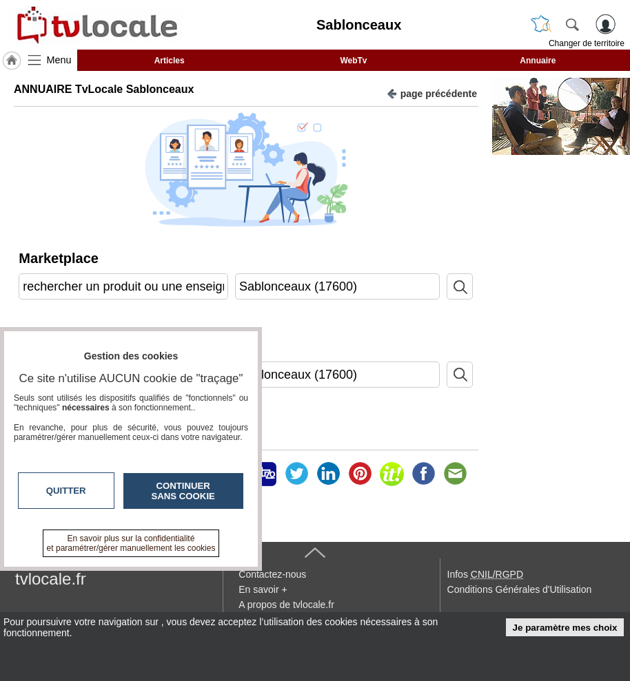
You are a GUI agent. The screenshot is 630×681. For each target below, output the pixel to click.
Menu (59, 59)
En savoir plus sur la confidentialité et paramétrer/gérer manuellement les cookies (131, 543)
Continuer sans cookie (183, 491)
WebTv (353, 60)
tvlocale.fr (50, 578)
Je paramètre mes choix (565, 627)
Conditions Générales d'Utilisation (519, 589)
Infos (485, 574)
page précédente (432, 92)
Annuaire (538, 60)
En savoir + (262, 589)
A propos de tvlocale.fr (286, 604)
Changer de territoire (586, 43)
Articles (169, 60)
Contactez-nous (272, 574)
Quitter (66, 490)
